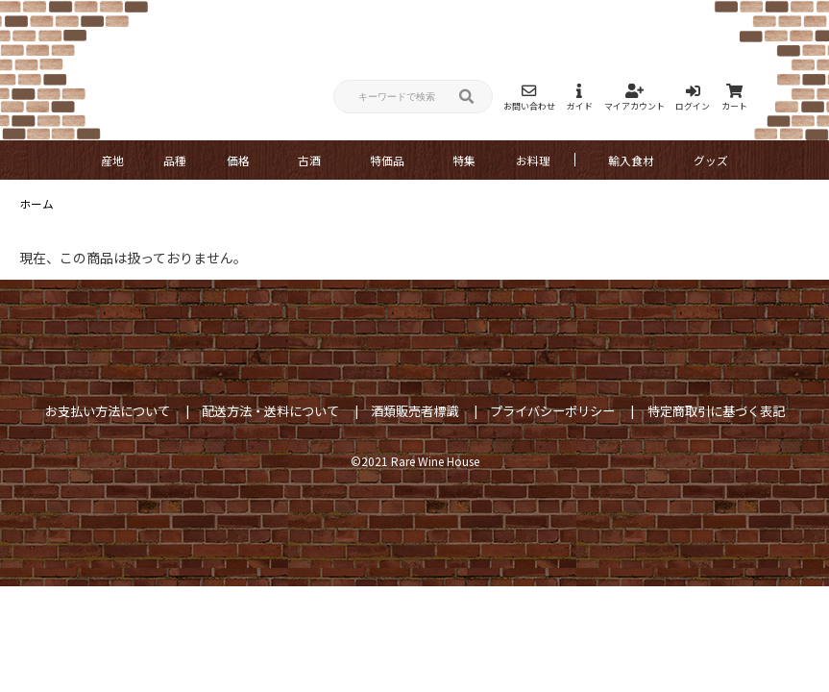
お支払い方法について (107, 411)
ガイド (580, 97)
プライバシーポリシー (552, 411)
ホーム (36, 203)
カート (734, 97)
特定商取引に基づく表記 (716, 411)
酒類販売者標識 (414, 411)
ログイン (692, 97)
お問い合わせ (529, 97)
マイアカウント (634, 97)
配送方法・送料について (270, 411)
